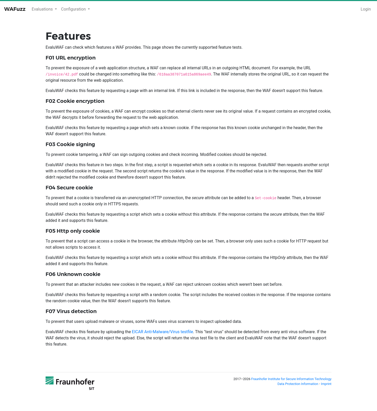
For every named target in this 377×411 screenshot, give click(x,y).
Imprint (326, 384)
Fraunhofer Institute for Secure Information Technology (291, 379)
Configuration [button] (74, 9)
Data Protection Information (298, 384)
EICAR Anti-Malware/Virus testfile (162, 331)
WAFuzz (14, 9)
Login (366, 9)
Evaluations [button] (43, 9)
